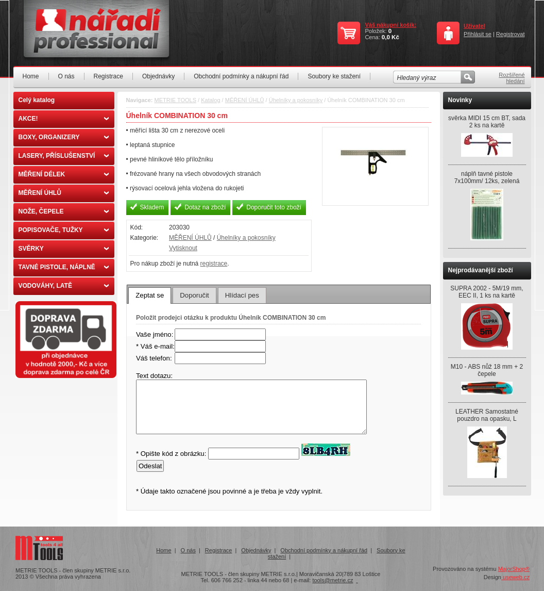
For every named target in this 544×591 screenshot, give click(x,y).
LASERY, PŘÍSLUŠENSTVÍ (64, 155)
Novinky (460, 100)
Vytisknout (183, 248)
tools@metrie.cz (332, 580)
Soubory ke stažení (334, 76)
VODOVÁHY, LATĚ (64, 285)
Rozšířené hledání (511, 78)
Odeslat (150, 466)
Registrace (108, 76)
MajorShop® (514, 569)
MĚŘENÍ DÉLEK (64, 174)
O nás (66, 76)
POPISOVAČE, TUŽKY (64, 230)
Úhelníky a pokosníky (296, 100)
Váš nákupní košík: (390, 25)
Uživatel (474, 26)
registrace (214, 263)
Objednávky (158, 76)
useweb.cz (515, 577)
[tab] (149, 295)
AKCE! (64, 118)
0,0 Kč (390, 37)
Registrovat (510, 34)
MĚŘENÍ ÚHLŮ (64, 192)
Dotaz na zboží (205, 207)
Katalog (210, 100)
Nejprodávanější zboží (480, 270)
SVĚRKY (64, 248)
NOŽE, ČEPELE (64, 211)
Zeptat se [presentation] (149, 295)
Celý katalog (37, 100)
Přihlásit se (477, 34)
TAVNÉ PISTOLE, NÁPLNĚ (64, 267)
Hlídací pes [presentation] (242, 295)
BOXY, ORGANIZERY (64, 137)
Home (31, 76)
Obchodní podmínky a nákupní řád (241, 76)
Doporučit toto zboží (273, 207)
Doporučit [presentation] (194, 295)
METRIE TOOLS (176, 100)
